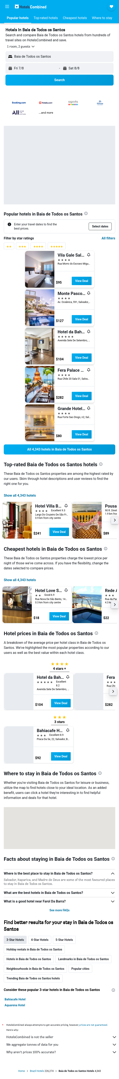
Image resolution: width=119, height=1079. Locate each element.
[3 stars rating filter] (22, 247)
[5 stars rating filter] (56, 247)
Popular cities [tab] (80, 968)
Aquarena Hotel (15, 1005)
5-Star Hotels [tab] (64, 939)
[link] (59, 449)
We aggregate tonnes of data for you (61, 1044)
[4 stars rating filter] (38, 247)
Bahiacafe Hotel (15, 999)
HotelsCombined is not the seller (61, 1037)
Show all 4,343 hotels (20, 495)
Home (21, 1071)
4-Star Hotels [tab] (39, 939)
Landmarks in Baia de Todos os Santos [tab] (83, 959)
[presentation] (86, 213)
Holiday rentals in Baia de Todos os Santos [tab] (34, 949)
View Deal (81, 281)
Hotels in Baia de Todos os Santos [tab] (28, 959)
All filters (108, 238)
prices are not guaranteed (93, 1024)
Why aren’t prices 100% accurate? (61, 1052)
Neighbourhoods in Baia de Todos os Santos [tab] (35, 968)
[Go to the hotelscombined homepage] (30, 6)
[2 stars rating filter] (9, 247)
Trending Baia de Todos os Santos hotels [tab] (33, 978)
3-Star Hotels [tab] (15, 939)
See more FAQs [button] (60, 910)
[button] (7, 6)
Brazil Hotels (37, 1071)
